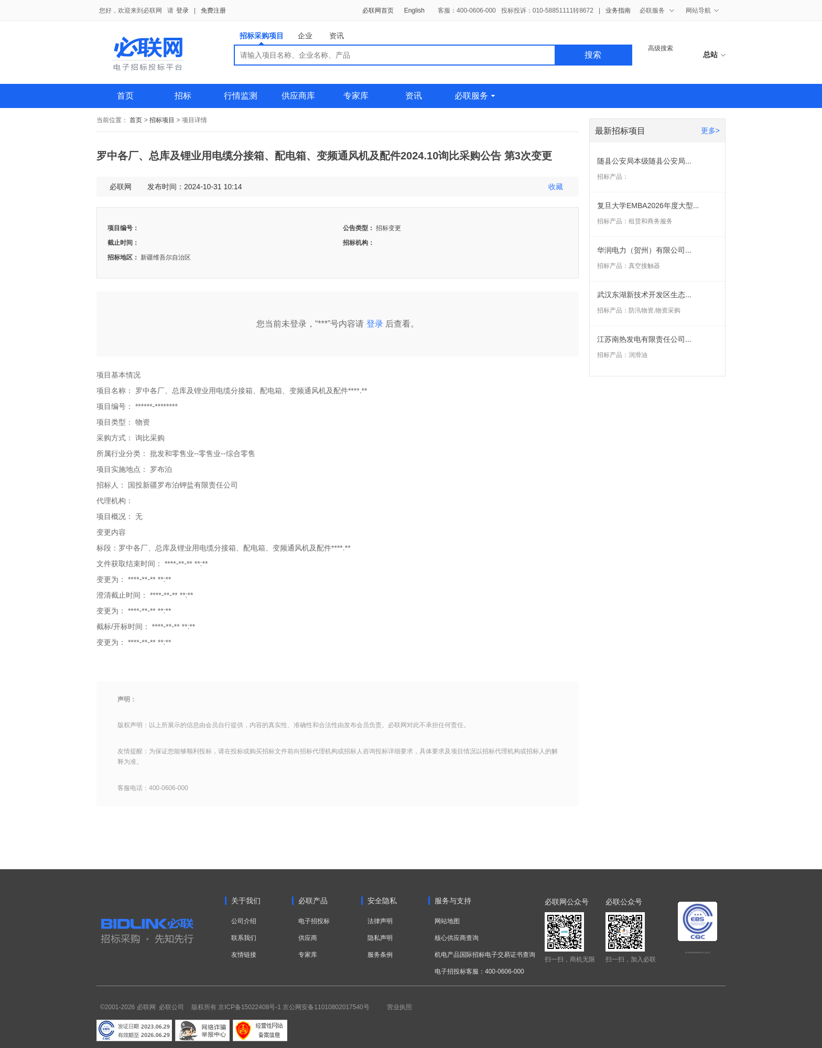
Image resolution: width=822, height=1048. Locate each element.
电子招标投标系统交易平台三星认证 (697, 953)
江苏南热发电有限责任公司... (644, 339)
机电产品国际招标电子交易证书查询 (485, 954)
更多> (710, 130)
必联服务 (475, 95)
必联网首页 (378, 10)
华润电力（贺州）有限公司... (644, 250)
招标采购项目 (262, 38)
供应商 (307, 938)
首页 (125, 95)
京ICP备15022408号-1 (249, 1007)
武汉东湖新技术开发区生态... (644, 294)
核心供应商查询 (457, 938)
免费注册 (213, 10)
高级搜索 (660, 48)
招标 (183, 95)
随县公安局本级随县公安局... (644, 161)
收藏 (555, 186)
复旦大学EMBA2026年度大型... (648, 205)
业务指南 (618, 10)
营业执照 (399, 1007)
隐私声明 (380, 938)
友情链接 (243, 954)
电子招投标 (314, 921)
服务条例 (380, 954)
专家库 (356, 95)
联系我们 (243, 938)
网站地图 (447, 921)
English (414, 10)
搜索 (593, 54)
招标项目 (162, 120)
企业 (305, 35)
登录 (182, 10)
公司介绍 (243, 921)
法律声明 (380, 921)
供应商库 (298, 95)
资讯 (336, 35)
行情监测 (240, 95)
